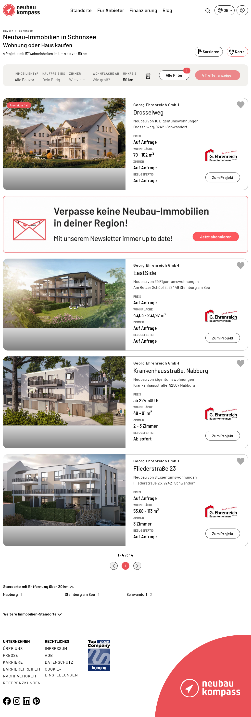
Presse (10, 655)
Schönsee (26, 30)
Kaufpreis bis (53, 73)
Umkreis (130, 73)
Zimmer (75, 73)
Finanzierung (143, 10)
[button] (125, 224)
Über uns (13, 648)
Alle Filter (177, 73)
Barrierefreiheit (22, 669)
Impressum (56, 648)
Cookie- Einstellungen (61, 672)
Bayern (8, 30)
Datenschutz (59, 662)
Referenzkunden (22, 682)
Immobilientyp (26, 73)
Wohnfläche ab (106, 73)
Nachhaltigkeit (20, 675)
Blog (167, 10)
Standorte (81, 10)
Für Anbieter (110, 10)
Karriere (13, 662)
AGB (49, 655)
